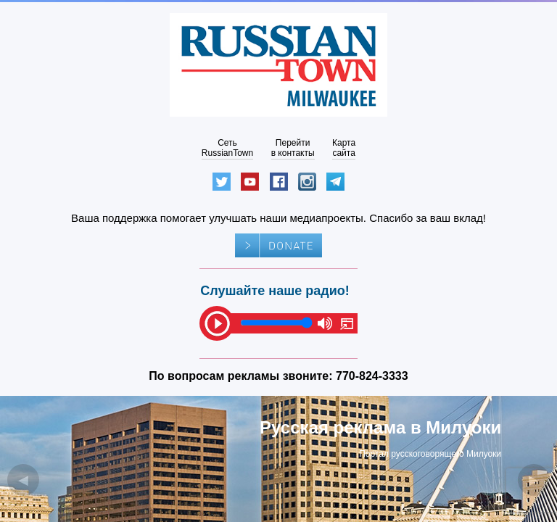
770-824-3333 (372, 376)
